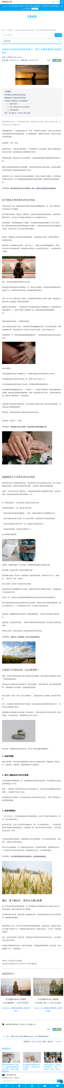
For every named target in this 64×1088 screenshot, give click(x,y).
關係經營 (16, 1024)
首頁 (3, 30)
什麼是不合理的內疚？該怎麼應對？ (17, 101)
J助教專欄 (8, 1024)
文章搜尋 (58, 35)
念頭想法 (23, 1024)
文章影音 (10, 30)
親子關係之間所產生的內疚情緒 (15, 95)
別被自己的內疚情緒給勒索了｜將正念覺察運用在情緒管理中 (37, 30)
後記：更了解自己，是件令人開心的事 (17, 113)
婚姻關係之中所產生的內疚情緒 (15, 98)
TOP (61, 1082)
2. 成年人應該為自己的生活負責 (19, 107)
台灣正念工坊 (7, 2)
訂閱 (59, 1081)
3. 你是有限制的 (13, 110)
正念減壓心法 (32, 1024)
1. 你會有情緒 (13, 104)
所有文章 (7, 41)
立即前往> (35, 8)
